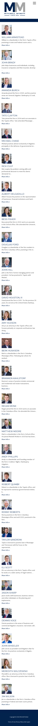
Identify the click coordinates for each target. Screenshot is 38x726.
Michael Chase (10, 141)
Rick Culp (7, 166)
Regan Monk (9, 406)
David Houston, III (12, 297)
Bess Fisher (9, 219)
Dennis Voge (9, 620)
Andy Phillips (10, 457)
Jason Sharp (9, 593)
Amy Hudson (9, 323)
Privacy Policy (19, 722)
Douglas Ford (10, 244)
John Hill (7, 270)
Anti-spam (27, 722)
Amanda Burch (10, 90)
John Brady (8, 62)
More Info (5, 45)
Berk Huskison (10, 350)
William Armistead (13, 37)
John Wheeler (10, 646)
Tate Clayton (9, 115)
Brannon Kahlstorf (14, 378)
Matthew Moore (11, 431)
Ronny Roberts (11, 512)
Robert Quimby (10, 484)
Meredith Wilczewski (15, 671)
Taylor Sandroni (12, 540)
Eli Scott (7, 567)
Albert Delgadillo (13, 194)
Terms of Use (11, 722)
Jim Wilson (8, 696)
